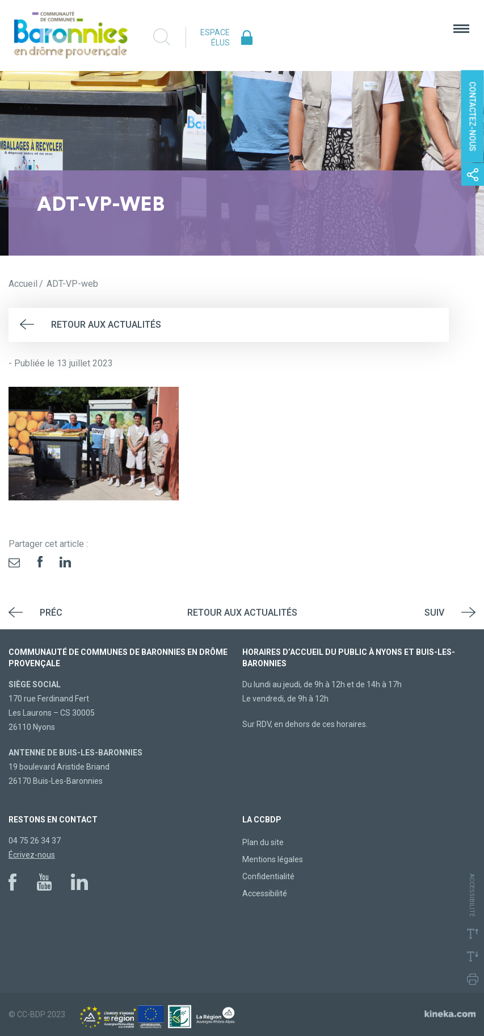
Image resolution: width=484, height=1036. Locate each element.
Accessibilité (264, 893)
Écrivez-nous (32, 854)
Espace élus (215, 37)
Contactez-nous (472, 117)
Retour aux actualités (106, 324)
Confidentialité (268, 876)
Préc (51, 612)
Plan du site (263, 842)
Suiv (434, 612)
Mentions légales (272, 859)
